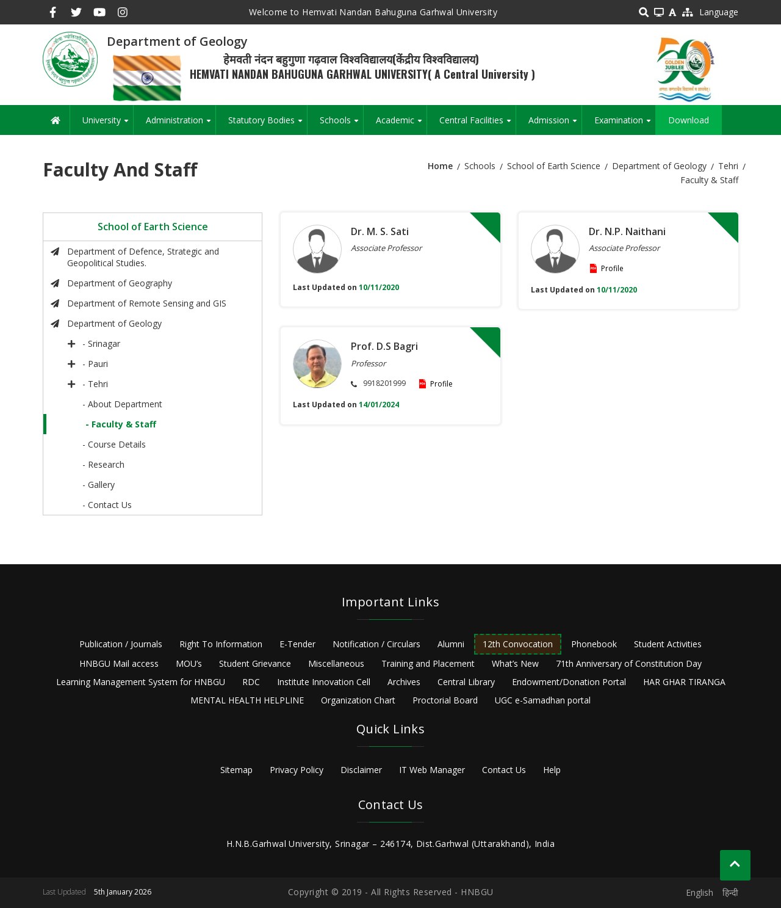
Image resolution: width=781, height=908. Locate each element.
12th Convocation (518, 644)
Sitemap (236, 769)
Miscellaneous (336, 663)
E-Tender (297, 644)
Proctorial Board (445, 700)
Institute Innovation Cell (323, 682)
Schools (341, 124)
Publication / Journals (120, 644)
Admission (554, 124)
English (699, 892)
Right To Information (220, 644)
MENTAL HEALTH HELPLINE (247, 700)
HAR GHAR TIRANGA (684, 682)
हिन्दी (730, 892)
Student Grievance (255, 663)
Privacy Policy (296, 769)
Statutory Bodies (267, 124)
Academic (401, 124)
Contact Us (504, 769)
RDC (251, 682)
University (107, 124)
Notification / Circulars (376, 644)
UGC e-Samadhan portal (543, 700)
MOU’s (189, 663)
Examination (624, 124)
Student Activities (668, 644)
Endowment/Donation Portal (569, 682)
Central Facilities (477, 124)
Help (552, 769)
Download (688, 120)
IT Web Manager (432, 769)
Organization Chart (358, 700)
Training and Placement (428, 663)
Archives (403, 682)
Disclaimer (361, 769)
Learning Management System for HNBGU (140, 682)
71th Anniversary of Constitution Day (629, 663)
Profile (612, 268)
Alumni (450, 644)
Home (440, 166)
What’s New (515, 663)
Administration (180, 124)
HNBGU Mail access (119, 663)
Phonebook (594, 644)
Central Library (466, 682)
